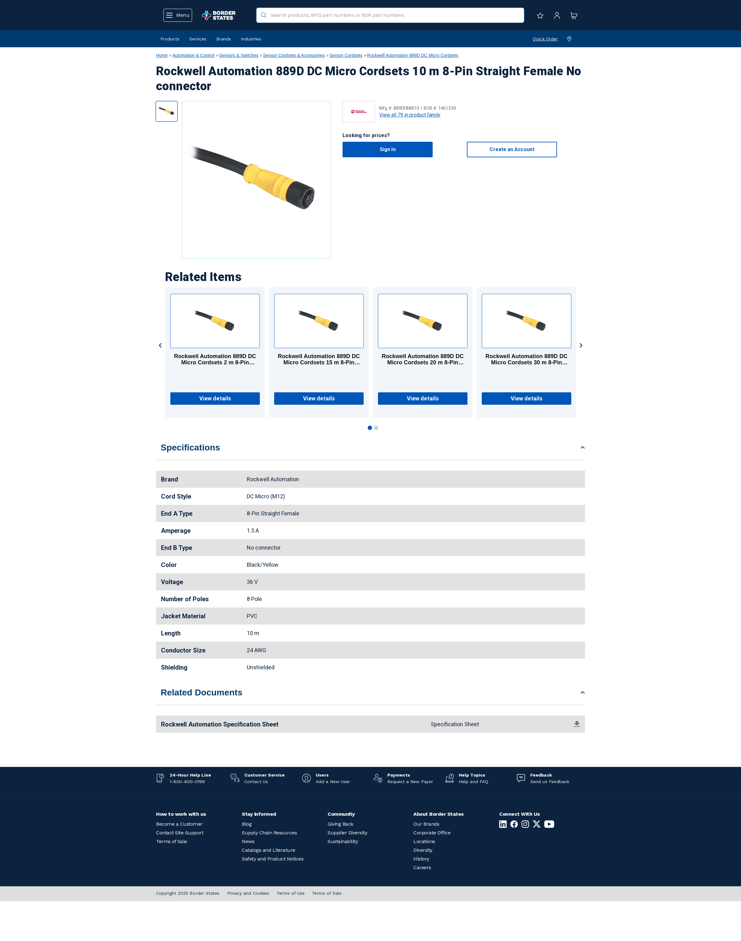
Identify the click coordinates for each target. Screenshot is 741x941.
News (248, 841)
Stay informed (259, 814)
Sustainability (343, 841)
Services (197, 38)
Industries (251, 38)
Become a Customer (179, 824)
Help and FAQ (473, 781)
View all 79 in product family (409, 115)
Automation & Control (193, 55)
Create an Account (512, 149)
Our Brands (426, 824)
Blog (246, 824)
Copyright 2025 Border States (188, 893)
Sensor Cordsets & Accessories (294, 55)
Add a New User (333, 781)
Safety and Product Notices (272, 859)
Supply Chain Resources (269, 833)
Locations (424, 841)
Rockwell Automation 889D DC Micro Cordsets (412, 55)
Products (169, 38)
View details (215, 398)
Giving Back (340, 824)
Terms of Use (291, 893)
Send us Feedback (549, 781)
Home (162, 55)
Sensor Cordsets (345, 55)
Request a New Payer (410, 781)
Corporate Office (431, 833)
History (421, 859)
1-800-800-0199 (187, 781)
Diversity (422, 850)
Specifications (190, 447)
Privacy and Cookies (248, 893)
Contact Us (256, 781)
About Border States (438, 814)
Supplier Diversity (347, 833)
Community (341, 814)
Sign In (388, 149)
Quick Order (545, 38)
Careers (422, 867)
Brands (223, 38)
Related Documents (201, 692)
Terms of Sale (171, 841)
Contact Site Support (179, 833)
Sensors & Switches (238, 55)
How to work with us (181, 814)
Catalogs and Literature (268, 850)
